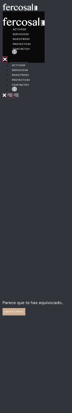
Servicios (21, 34)
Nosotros (21, 39)
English (19, 54)
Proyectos (22, 44)
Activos (20, 29)
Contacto (21, 49)
